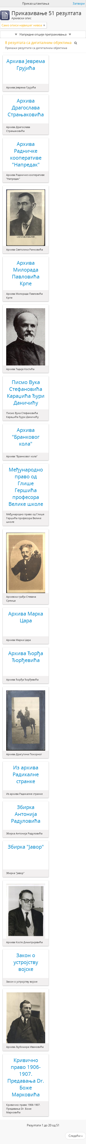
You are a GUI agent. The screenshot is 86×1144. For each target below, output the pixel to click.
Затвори (79, 3)
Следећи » (76, 1136)
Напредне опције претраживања (43, 34)
